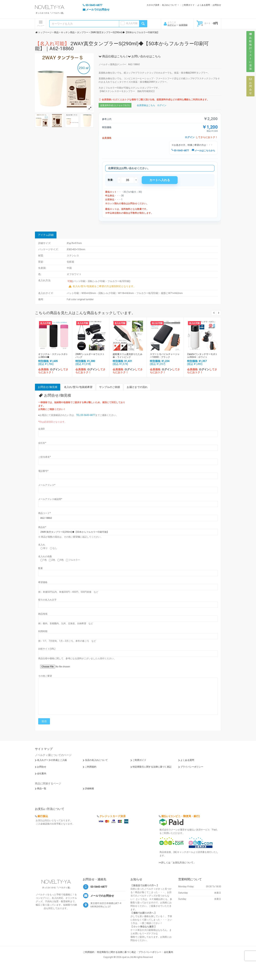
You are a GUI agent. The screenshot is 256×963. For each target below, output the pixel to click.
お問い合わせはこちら (144, 56)
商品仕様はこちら (112, 56)
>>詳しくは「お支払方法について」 (177, 862)
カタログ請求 (153, 5)
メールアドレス (46, 485)
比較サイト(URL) (46, 648)
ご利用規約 (90, 766)
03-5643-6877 (180, 150)
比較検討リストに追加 (250, 51)
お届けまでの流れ (137, 387)
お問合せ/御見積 (47, 387)
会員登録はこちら (146, 105)
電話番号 (43, 471)
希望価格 (42, 582)
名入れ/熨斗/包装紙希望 (78, 387)
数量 (40, 568)
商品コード (44, 513)
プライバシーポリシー (191, 766)
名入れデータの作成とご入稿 (52, 760)
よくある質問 (203, 5)
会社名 (42, 443)
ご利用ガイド (188, 5)
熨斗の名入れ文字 (47, 599)
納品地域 (42, 613)
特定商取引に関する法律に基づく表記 (152, 766)
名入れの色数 (45, 556)
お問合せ (217, 5)
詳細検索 (89, 788)
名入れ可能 (131, 23)
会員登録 (183, 25)
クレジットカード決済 (112, 816)
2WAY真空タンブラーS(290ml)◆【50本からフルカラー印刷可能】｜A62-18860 (122, 46)
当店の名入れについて (96, 760)
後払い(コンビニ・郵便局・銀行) (180, 816)
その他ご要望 (45, 676)
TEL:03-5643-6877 (85, 415)
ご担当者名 (44, 457)
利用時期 (42, 631)
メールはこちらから (203, 150)
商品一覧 (41, 788)
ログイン (172, 25)
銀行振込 (43, 816)
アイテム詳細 (46, 234)
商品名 (42, 527)
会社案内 (41, 773)
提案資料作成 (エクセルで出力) (115, 105)
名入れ (41, 544)
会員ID (41, 428)
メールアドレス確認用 (50, 499)
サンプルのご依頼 (109, 387)
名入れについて (169, 5)
